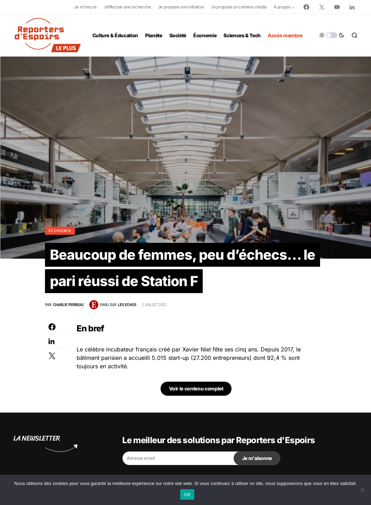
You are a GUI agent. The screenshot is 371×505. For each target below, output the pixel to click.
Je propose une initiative (181, 6)
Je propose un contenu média (239, 6)
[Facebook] (306, 7)
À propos (282, 6)
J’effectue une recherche (127, 6)
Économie (59, 230)
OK (187, 494)
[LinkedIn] (352, 7)
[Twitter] (321, 7)
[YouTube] (337, 7)
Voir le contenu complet (196, 389)
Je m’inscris (85, 6)
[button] (331, 35)
